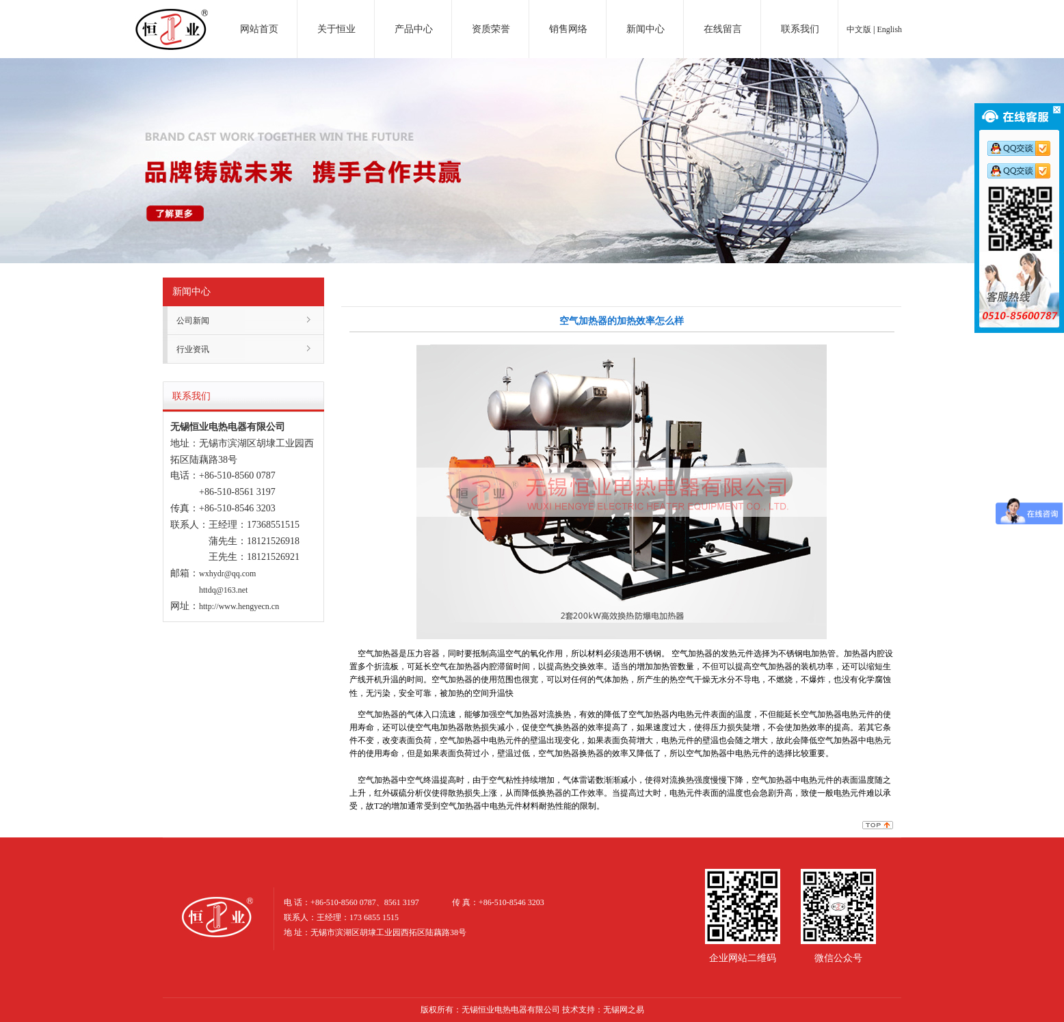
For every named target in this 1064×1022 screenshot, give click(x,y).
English (889, 29)
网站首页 (259, 29)
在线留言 (723, 29)
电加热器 (171, 16)
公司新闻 (192, 320)
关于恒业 (336, 29)
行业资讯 (192, 349)
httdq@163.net (223, 590)
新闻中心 (645, 29)
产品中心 (414, 29)
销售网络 (568, 29)
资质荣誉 (491, 29)
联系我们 (800, 29)
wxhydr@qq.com (227, 573)
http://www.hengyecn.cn (239, 606)
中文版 (859, 29)
